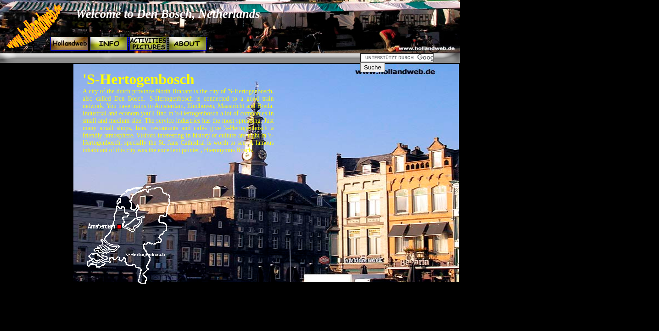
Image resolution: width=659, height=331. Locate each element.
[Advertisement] (168, 58)
